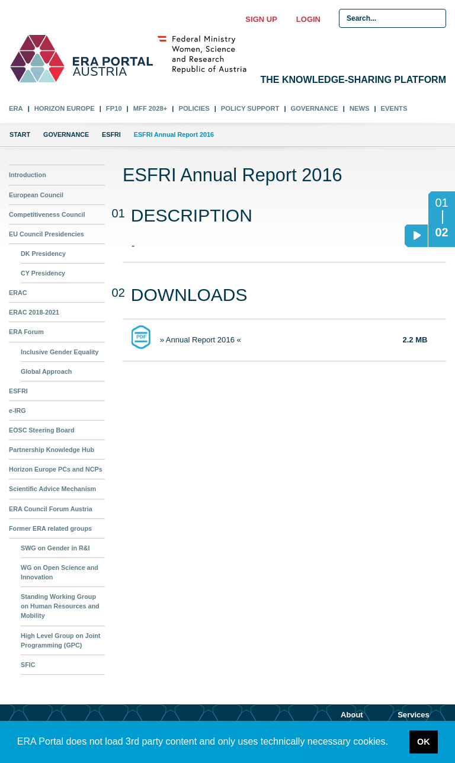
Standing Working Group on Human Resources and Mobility (60, 606)
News (360, 108)
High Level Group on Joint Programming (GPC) (60, 640)
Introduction (27, 174)
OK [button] (423, 741)
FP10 (114, 108)
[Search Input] (392, 18)
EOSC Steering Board (42, 430)
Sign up (261, 19)
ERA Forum (26, 331)
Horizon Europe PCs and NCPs (55, 469)
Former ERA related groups (50, 528)
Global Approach (46, 371)
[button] (392, 743)
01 (441, 202)
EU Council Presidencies (46, 234)
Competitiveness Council (47, 214)
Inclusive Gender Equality (59, 351)
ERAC (18, 292)
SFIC (28, 664)
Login (308, 19)
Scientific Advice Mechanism (52, 488)
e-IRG (17, 410)
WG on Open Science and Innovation (59, 572)
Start (19, 134)
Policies (193, 108)
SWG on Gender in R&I (55, 548)
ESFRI (111, 134)
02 (438, 236)
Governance (314, 108)
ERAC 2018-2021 (34, 312)
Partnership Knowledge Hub (51, 449)
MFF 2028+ (150, 108)
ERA (16, 108)
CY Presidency (43, 273)
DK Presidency (43, 253)
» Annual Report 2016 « (200, 339)
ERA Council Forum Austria (50, 508)
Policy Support (250, 108)
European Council (36, 194)
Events (394, 108)
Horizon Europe (64, 108)
